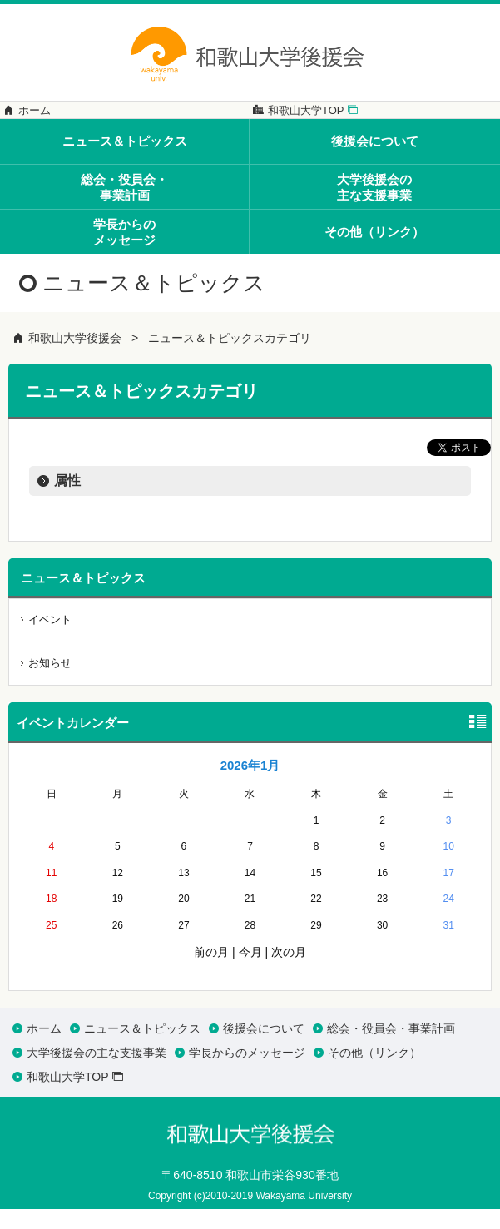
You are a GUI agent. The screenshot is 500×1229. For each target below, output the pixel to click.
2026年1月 (250, 785)
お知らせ (50, 682)
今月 (250, 971)
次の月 (288, 971)
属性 (67, 500)
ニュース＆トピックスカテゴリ (229, 357)
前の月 (211, 971)
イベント (50, 639)
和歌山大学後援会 (74, 357)
